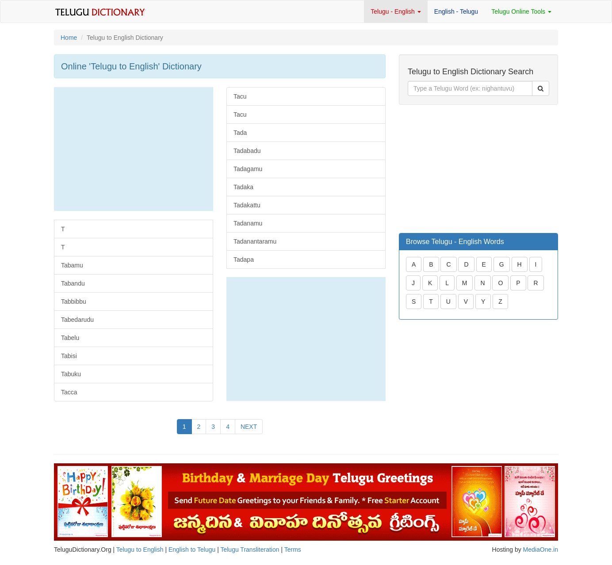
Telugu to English (140, 549)
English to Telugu (191, 549)
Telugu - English (396, 11)
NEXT (249, 426)
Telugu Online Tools (521, 11)
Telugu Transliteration (249, 549)
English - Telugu (456, 11)
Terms (292, 549)
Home (69, 37)
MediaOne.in (540, 549)
